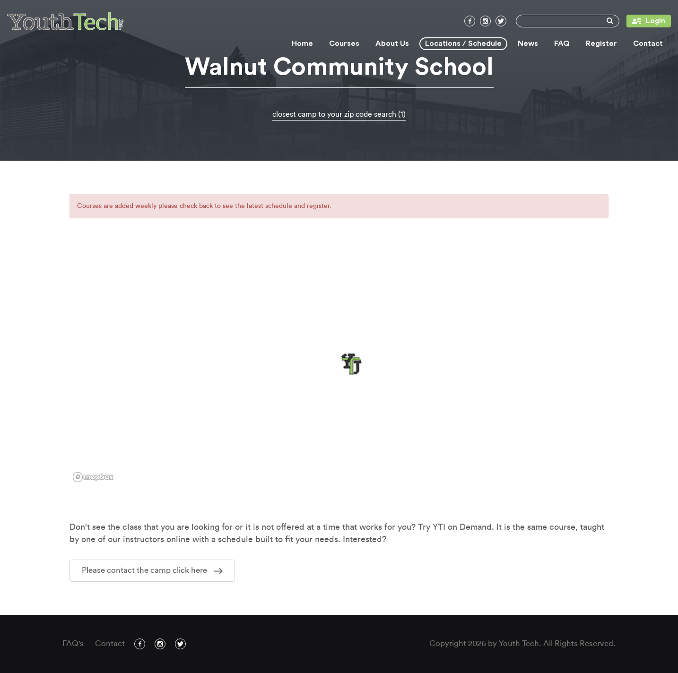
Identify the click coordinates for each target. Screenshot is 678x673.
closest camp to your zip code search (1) (339, 114)
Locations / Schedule (463, 43)
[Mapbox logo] (93, 477)
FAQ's (73, 643)
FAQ (562, 43)
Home (302, 43)
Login (645, 21)
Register (601, 43)
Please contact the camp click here (152, 570)
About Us (392, 43)
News (528, 43)
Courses (344, 43)
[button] (350, 364)
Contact (648, 43)
